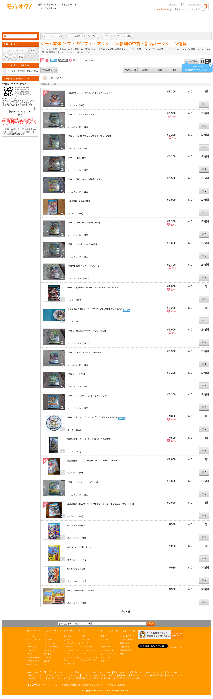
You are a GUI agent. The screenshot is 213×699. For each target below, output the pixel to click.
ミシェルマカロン (88, 647)
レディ (83, 636)
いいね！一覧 (194, 4)
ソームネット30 (74, 127)
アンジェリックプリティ (72, 658)
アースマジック (107, 657)
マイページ (172, 4)
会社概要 (73, 685)
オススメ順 (130, 70)
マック (46, 664)
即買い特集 (124, 643)
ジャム (103, 664)
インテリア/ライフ (174, 675)
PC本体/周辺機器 (157, 675)
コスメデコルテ (50, 650)
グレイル (67, 636)
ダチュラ (84, 643)
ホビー (66, 678)
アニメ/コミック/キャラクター (94, 675)
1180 (86, 127)
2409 (78, 300)
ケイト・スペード (34, 657)
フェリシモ (68, 647)
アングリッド (69, 664)
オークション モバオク (19, 6)
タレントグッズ (118, 678)
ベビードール (106, 647)
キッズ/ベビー (159, 672)
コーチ (30, 643)
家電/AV (121, 675)
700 (83, 538)
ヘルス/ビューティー (37, 678)
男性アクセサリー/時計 (123, 672)
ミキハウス (105, 640)
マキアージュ (49, 640)
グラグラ (104, 636)
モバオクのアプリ (127, 636)
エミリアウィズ (87, 640)
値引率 (145, 70)
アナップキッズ (107, 650)
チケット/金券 (133, 678)
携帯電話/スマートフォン (137, 675)
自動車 (169, 672)
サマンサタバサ (33, 661)
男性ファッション (82, 672)
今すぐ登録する (162, 9)
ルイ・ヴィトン (33, 640)
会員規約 (65, 685)
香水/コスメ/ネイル (143, 672)
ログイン (123, 654)
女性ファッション (65, 672)
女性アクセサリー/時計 (102, 672)
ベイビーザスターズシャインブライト (89, 658)
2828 (80, 213)
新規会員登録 (125, 650)
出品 (183, 4)
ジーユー (67, 654)
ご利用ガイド (179, 9)
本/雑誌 (107, 678)
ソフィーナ (48, 636)
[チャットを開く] (160, 634)
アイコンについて (86, 60)
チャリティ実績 (107, 685)
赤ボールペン (73, 538)
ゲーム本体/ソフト (51, 675)
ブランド (52, 672)
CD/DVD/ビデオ (34, 675)
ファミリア (105, 643)
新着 (160, 70)
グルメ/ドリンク (54, 678)
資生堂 (46, 661)
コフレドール (49, 643)
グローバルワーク (71, 650)
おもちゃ (113, 675)
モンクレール (32, 664)
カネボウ (47, 654)
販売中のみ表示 (56, 78)
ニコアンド (85, 654)
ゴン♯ (70, 300)
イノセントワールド (89, 650)
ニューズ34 (72, 105)
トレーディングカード (70, 675)
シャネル (30, 636)
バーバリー (31, 647)
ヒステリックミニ (108, 654)
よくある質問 (194, 9)
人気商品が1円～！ (128, 640)
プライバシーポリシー (52, 685)
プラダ (30, 654)
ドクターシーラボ (51, 647)
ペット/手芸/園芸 (78, 678)
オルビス (47, 657)
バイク (177, 672)
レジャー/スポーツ (94, 678)
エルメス (30, 650)
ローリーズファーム (72, 643)
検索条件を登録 (49, 70)
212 (81, 105)
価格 (174, 70)
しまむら (67, 640)
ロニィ (103, 661)
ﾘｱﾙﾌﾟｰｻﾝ (71, 213)
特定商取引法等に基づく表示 (89, 685)
